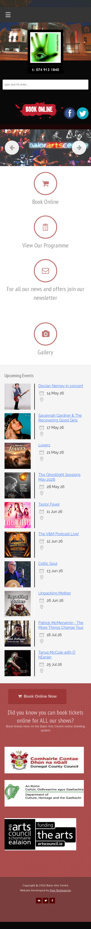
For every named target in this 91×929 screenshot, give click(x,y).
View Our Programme (45, 242)
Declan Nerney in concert (60, 386)
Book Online (45, 198)
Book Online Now (38, 696)
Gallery (45, 349)
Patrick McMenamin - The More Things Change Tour (60, 625)
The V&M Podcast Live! (58, 534)
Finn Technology (60, 890)
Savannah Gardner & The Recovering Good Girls (60, 417)
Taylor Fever (49, 504)
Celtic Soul (47, 563)
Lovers (44, 445)
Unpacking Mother (54, 593)
